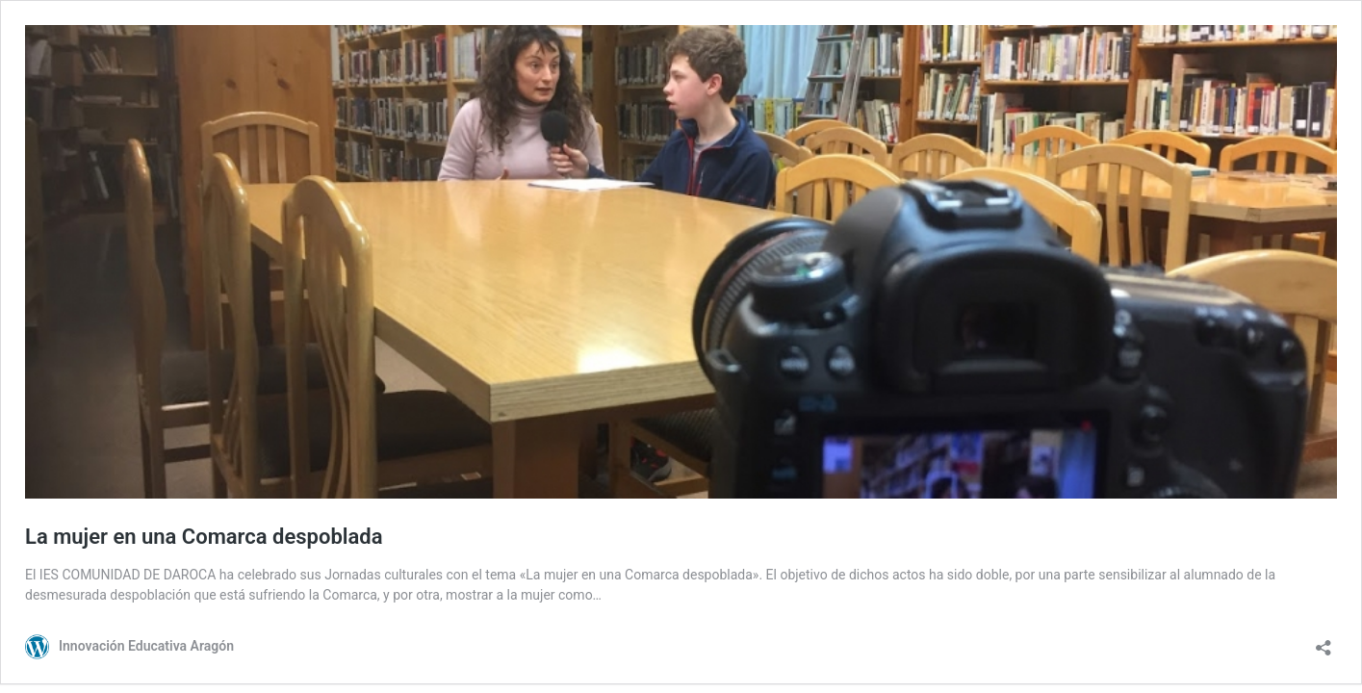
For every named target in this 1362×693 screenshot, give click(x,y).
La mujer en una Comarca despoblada (204, 537)
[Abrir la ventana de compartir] (1323, 641)
